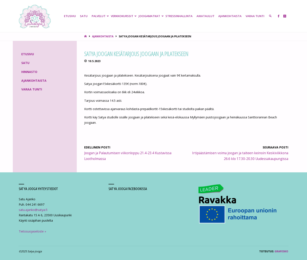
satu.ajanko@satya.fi (33, 210)
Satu (25, 63)
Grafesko (281, 251)
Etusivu (27, 54)
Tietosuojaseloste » (32, 231)
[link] (270, 16)
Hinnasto (29, 72)
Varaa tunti (31, 89)
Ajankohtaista (102, 36)
